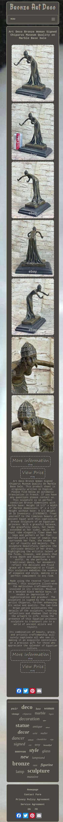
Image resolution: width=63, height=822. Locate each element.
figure (51, 714)
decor (23, 732)
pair (14, 708)
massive (32, 777)
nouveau (20, 751)
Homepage (32, 789)
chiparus (27, 714)
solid (35, 733)
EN (29, 809)
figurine (47, 765)
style (34, 750)
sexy (37, 744)
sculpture (39, 771)
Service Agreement (33, 804)
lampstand (38, 757)
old (30, 745)
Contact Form (32, 794)
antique (37, 726)
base (38, 708)
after (44, 720)
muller (44, 733)
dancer (18, 738)
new (25, 756)
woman (49, 708)
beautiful (48, 745)
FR (36, 809)
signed (19, 743)
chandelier (42, 739)
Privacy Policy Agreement (33, 799)
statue (22, 725)
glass (46, 751)
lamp (20, 771)
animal (30, 740)
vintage (15, 714)
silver (48, 727)
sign (51, 739)
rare (35, 765)
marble (40, 713)
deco (26, 707)
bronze (20, 763)
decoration (29, 718)
